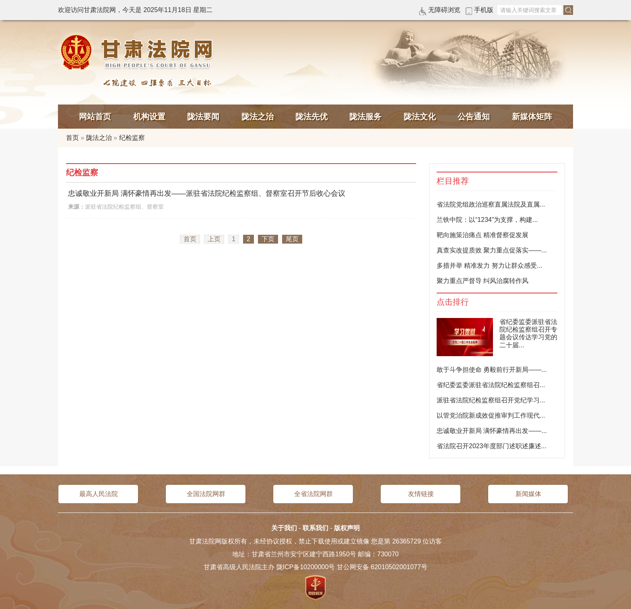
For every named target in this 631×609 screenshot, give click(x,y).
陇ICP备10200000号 (305, 567)
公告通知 (474, 116)
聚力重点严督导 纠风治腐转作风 (482, 280)
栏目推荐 (453, 181)
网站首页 (95, 116)
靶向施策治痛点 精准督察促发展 (482, 235)
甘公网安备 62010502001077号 (382, 567)
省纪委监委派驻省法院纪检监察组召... (491, 384)
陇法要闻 (203, 116)
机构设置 (149, 116)
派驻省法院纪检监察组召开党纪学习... (491, 400)
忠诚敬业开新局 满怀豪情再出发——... (492, 430)
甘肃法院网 (138, 52)
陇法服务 (365, 116)
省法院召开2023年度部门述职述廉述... (491, 446)
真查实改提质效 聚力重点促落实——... (492, 250)
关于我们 (284, 528)
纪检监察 (132, 137)
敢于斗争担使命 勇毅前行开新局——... (492, 369)
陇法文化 (420, 116)
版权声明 (347, 528)
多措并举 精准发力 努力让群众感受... (489, 265)
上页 (214, 239)
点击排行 (453, 302)
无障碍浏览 (444, 9)
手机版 (483, 9)
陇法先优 (311, 116)
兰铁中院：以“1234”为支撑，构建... (487, 219)
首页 (72, 137)
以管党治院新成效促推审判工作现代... (491, 415)
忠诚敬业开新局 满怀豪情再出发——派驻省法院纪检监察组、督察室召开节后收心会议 (206, 193)
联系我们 (315, 528)
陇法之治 (257, 116)
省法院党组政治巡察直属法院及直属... (491, 204)
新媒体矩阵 (532, 116)
